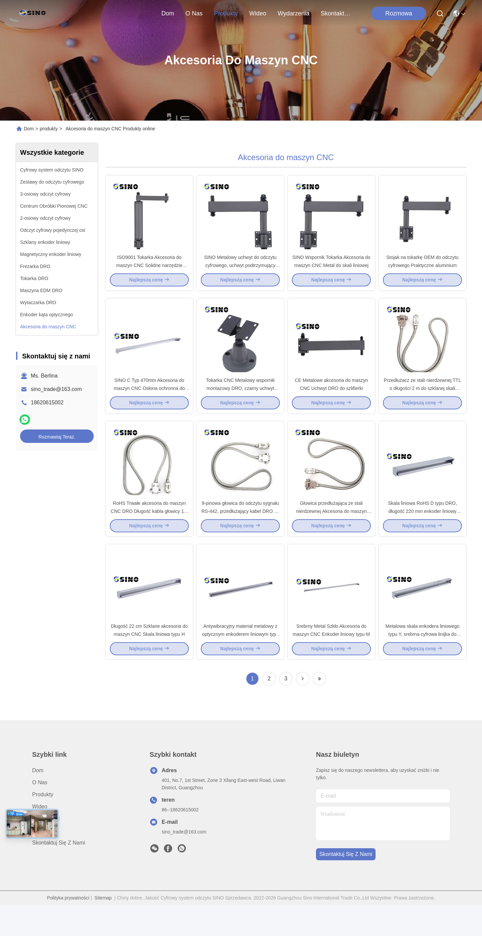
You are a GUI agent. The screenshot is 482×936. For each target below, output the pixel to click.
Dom (167, 13)
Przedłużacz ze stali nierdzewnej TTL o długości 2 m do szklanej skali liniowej (422, 403)
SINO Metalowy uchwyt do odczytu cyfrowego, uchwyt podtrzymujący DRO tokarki (240, 272)
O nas (194, 13)
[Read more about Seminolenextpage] (303, 710)
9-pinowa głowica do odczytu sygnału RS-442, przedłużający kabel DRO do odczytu (240, 534)
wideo (257, 13)
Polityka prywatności (68, 928)
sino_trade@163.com (56, 389)
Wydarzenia (293, 13)
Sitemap (102, 928)
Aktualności (46, 849)
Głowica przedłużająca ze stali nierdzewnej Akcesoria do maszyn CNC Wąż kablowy (331, 534)
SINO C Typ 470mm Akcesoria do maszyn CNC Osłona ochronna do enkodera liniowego (149, 403)
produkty (226, 13)
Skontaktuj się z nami (337, 13)
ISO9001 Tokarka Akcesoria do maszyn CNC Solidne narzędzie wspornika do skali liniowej (149, 272)
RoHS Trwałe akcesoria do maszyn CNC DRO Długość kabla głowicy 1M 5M (149, 534)
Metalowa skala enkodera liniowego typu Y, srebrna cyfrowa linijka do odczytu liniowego (422, 664)
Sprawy (41, 861)
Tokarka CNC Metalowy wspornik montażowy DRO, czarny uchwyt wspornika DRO (240, 403)
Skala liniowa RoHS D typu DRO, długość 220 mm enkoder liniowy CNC (422, 534)
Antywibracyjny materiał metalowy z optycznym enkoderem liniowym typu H (240, 664)
